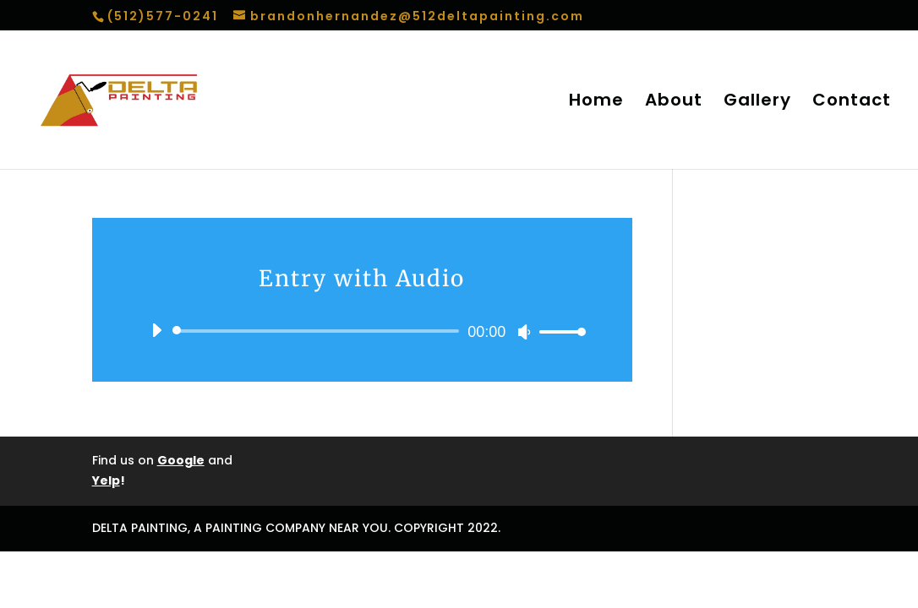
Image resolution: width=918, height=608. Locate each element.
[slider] (319, 331)
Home (596, 102)
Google (181, 460)
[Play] (156, 330)
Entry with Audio (362, 278)
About (673, 102)
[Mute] (524, 331)
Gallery (757, 102)
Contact (851, 102)
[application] (362, 331)
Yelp (106, 480)
